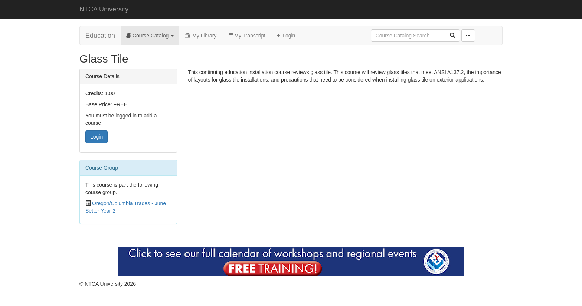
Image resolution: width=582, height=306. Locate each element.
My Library (200, 36)
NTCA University (103, 9)
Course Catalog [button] (150, 36)
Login (286, 36)
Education (100, 35)
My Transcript (246, 36)
